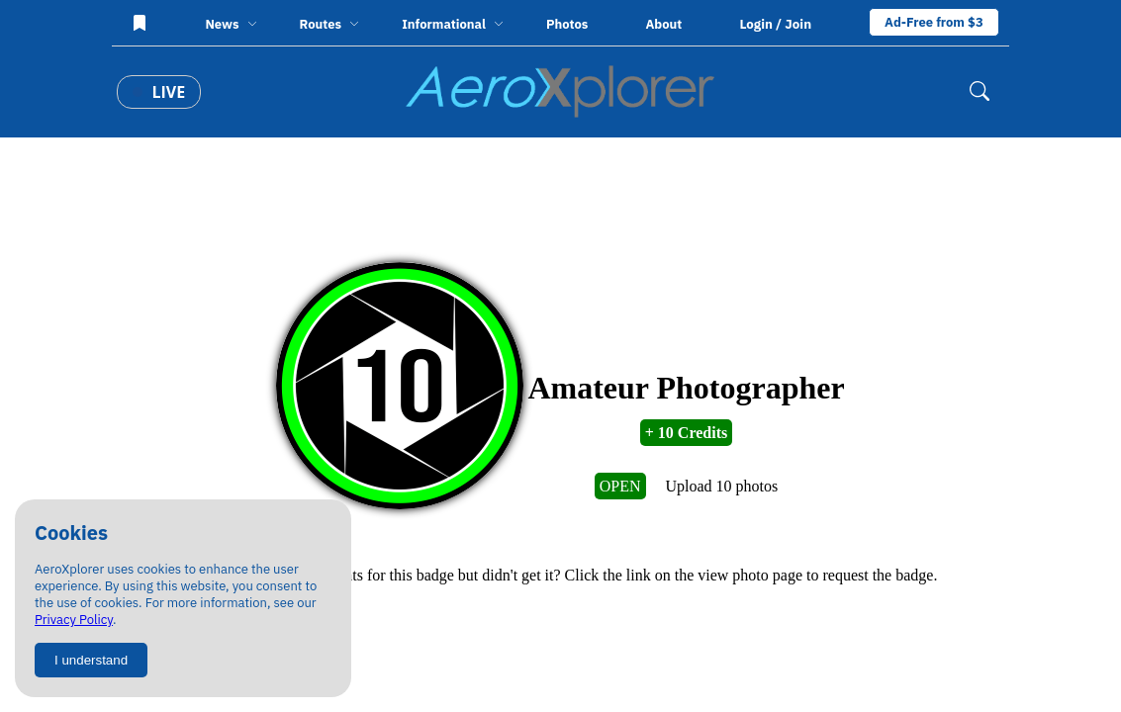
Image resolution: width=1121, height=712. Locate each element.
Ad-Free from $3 (934, 22)
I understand (91, 660)
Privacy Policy (74, 619)
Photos (567, 24)
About (663, 24)
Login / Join (775, 24)
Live (159, 92)
